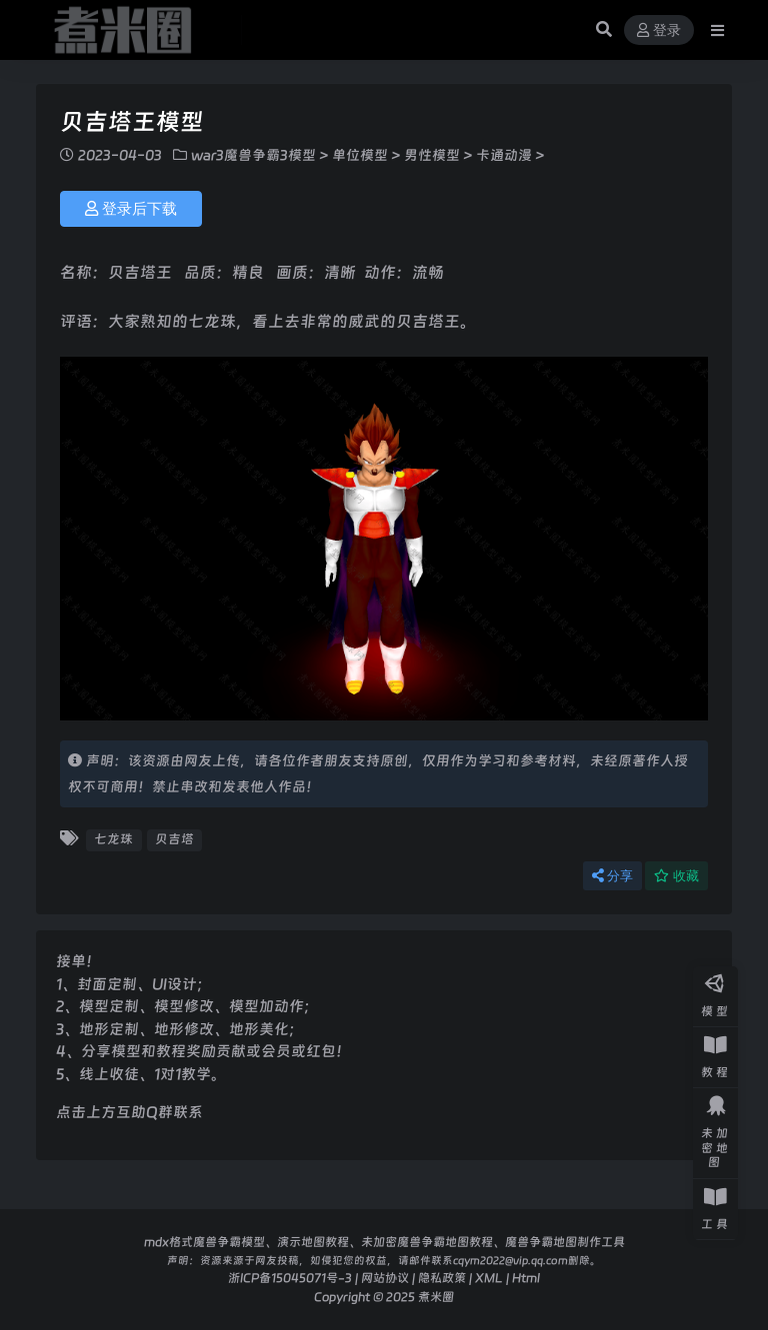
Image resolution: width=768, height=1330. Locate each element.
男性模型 (432, 155)
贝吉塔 (174, 838)
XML (489, 1277)
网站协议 (385, 1277)
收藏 (676, 875)
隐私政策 (442, 1277)
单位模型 (360, 155)
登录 (659, 30)
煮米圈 (436, 1296)
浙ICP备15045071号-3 (290, 1277)
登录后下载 (131, 209)
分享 (612, 875)
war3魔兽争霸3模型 (253, 155)
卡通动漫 (504, 155)
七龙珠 (113, 838)
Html (526, 1277)
